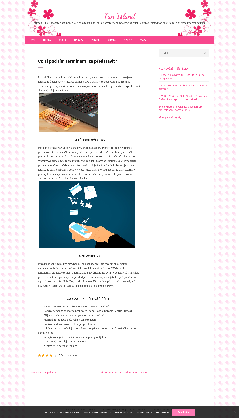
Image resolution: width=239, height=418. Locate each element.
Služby (111, 40)
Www (143, 40)
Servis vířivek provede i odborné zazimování (122, 372)
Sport (128, 40)
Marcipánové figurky (170, 117)
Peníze (95, 40)
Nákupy (78, 40)
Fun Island (119, 16)
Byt (32, 40)
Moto (62, 40)
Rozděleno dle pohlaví (43, 372)
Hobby (47, 40)
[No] (235, 412)
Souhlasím (183, 412)
